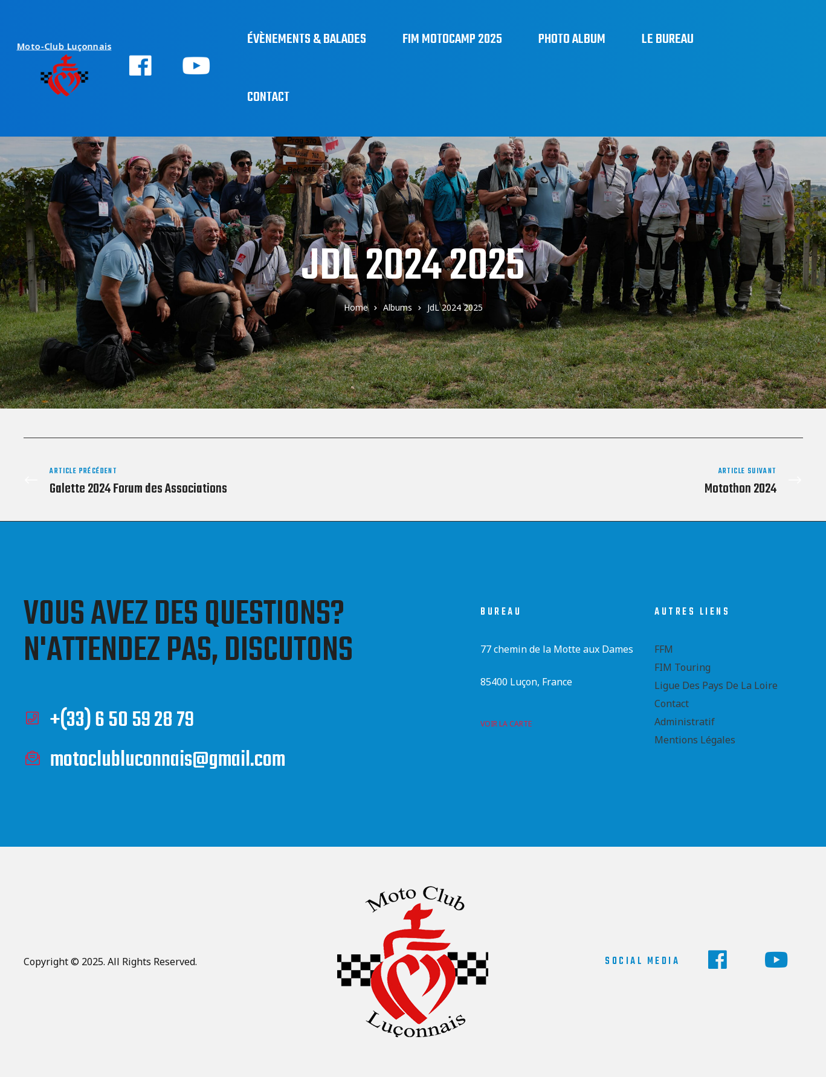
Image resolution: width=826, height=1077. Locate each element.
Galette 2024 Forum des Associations (215, 480)
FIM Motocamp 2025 (452, 39)
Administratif (684, 719)
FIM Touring (682, 664)
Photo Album (571, 39)
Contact (268, 97)
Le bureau (668, 39)
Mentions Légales (694, 737)
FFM (663, 646)
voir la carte (506, 721)
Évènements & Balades (306, 39)
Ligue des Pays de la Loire (716, 683)
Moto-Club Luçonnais (66, 45)
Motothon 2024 (611, 480)
